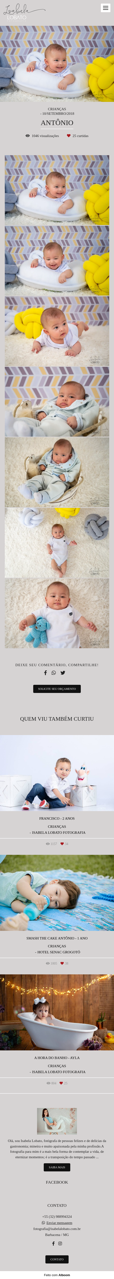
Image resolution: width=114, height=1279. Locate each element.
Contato (57, 1259)
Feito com (57, 1275)
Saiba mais (57, 1167)
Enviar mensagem (59, 1223)
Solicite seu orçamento (57, 689)
